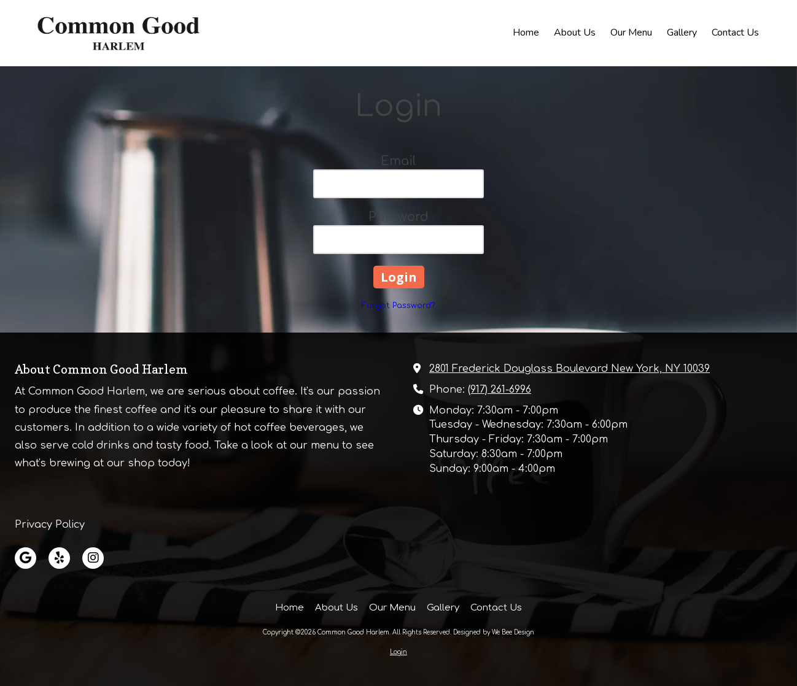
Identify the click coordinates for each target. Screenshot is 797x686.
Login (398, 652)
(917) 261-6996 (499, 389)
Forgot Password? (398, 305)
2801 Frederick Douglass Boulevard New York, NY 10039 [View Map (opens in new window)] (569, 368)
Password (398, 217)
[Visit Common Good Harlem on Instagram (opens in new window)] (93, 558)
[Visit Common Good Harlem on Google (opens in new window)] (25, 558)
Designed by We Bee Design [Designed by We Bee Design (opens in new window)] (493, 632)
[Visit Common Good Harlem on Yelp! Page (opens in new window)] (59, 558)
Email (398, 161)
